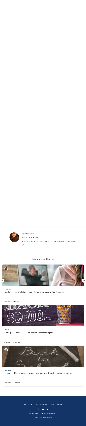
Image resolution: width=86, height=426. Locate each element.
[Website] (23, 245)
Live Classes (28, 404)
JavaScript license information (43, 417)
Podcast (59, 404)
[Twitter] (43, 409)
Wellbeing (7, 289)
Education (7, 370)
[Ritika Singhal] (14, 237)
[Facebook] (38, 409)
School (6, 329)
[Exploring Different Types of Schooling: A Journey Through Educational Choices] (43, 379)
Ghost (55, 413)
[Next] (84, 281)
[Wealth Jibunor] (6, 268)
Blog (52, 404)
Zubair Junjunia (33, 237)
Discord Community (41, 404)
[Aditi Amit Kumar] (6, 349)
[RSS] (47, 409)
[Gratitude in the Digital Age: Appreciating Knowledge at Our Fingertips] (43, 298)
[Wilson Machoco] (6, 309)
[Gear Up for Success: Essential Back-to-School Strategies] (43, 338)
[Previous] (2, 281)
